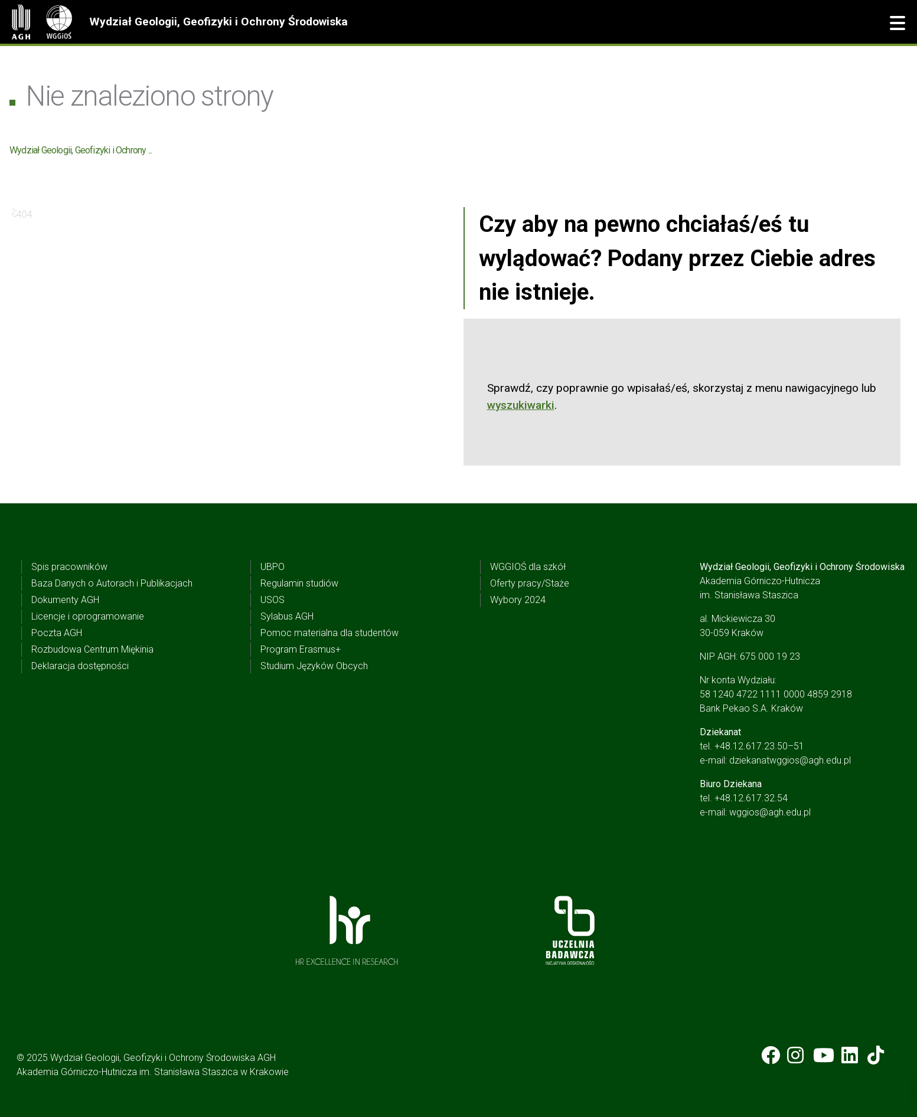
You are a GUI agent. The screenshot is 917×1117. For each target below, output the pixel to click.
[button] (897, 23)
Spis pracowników (69, 566)
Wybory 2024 (518, 599)
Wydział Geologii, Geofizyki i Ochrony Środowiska (218, 21)
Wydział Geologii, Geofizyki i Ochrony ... (80, 150)
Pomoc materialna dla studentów (329, 632)
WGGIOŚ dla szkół (528, 566)
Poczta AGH (56, 632)
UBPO (272, 566)
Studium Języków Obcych (314, 665)
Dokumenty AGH (65, 599)
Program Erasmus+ (300, 649)
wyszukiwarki (520, 405)
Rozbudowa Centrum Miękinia (92, 649)
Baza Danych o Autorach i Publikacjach (111, 583)
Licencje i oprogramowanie (87, 616)
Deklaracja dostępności (80, 665)
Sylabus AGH (287, 616)
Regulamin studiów (299, 583)
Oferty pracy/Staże (529, 583)
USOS (272, 599)
